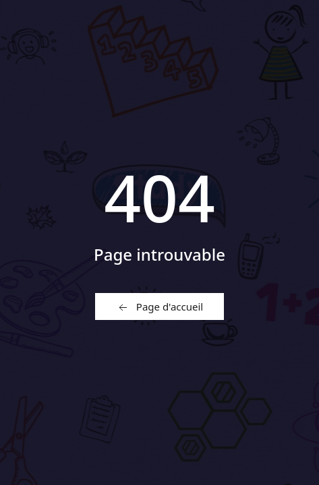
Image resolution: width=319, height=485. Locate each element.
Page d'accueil (159, 307)
